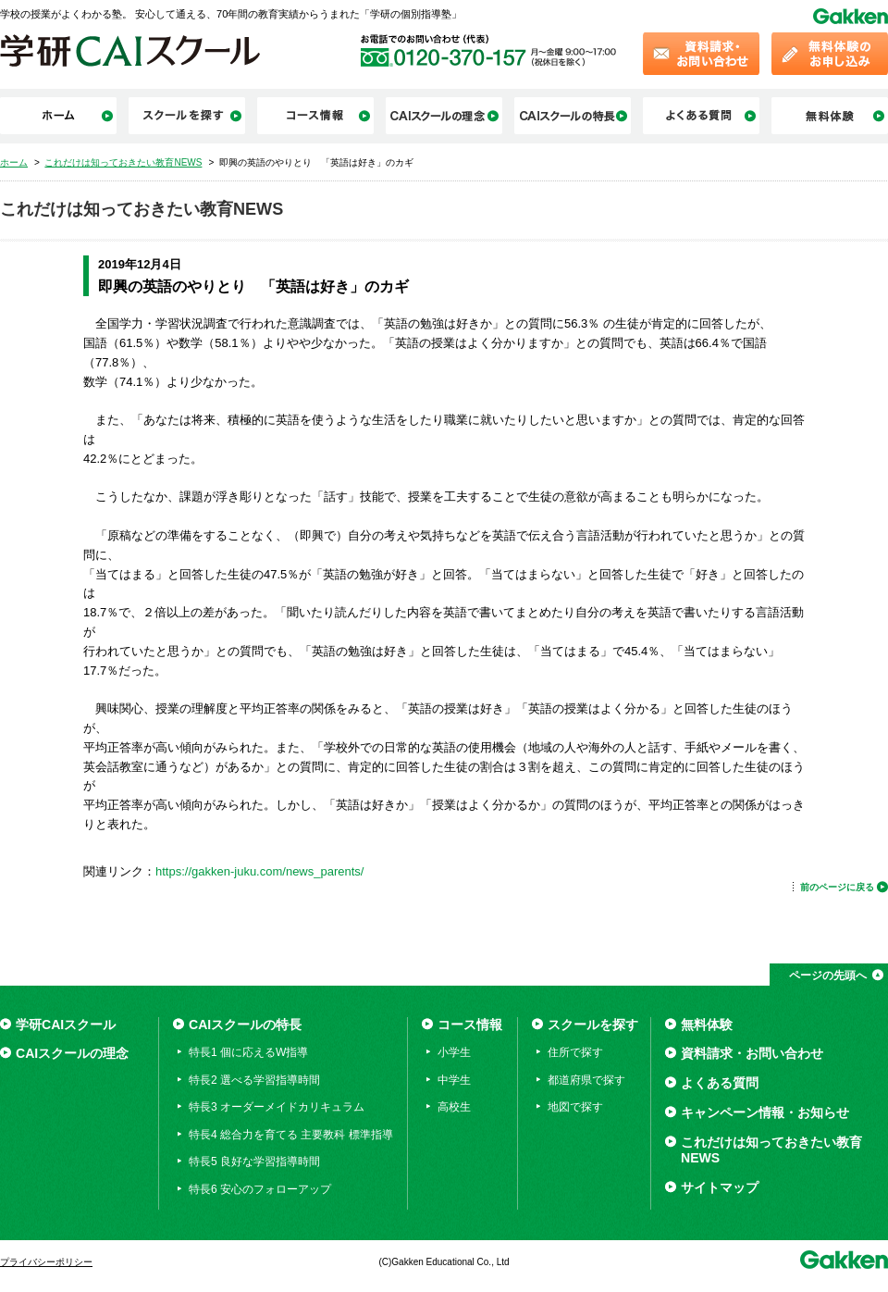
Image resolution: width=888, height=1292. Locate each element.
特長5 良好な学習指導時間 (254, 1161)
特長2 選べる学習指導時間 (254, 1080)
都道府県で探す (586, 1080)
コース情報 (470, 1024)
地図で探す (575, 1106)
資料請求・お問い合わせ (752, 1053)
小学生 (454, 1052)
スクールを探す (593, 1024)
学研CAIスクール (66, 1024)
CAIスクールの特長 (245, 1024)
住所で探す (575, 1052)
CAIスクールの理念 (72, 1053)
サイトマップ (719, 1187)
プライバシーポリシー (46, 1262)
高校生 (454, 1106)
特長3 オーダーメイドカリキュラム (276, 1106)
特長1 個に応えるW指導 (248, 1052)
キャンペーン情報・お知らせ (765, 1112)
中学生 (454, 1080)
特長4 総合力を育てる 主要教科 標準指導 (291, 1134)
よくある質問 (719, 1082)
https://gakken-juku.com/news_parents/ (259, 871)
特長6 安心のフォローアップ (260, 1189)
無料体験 (707, 1024)
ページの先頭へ (828, 975)
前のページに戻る (837, 887)
